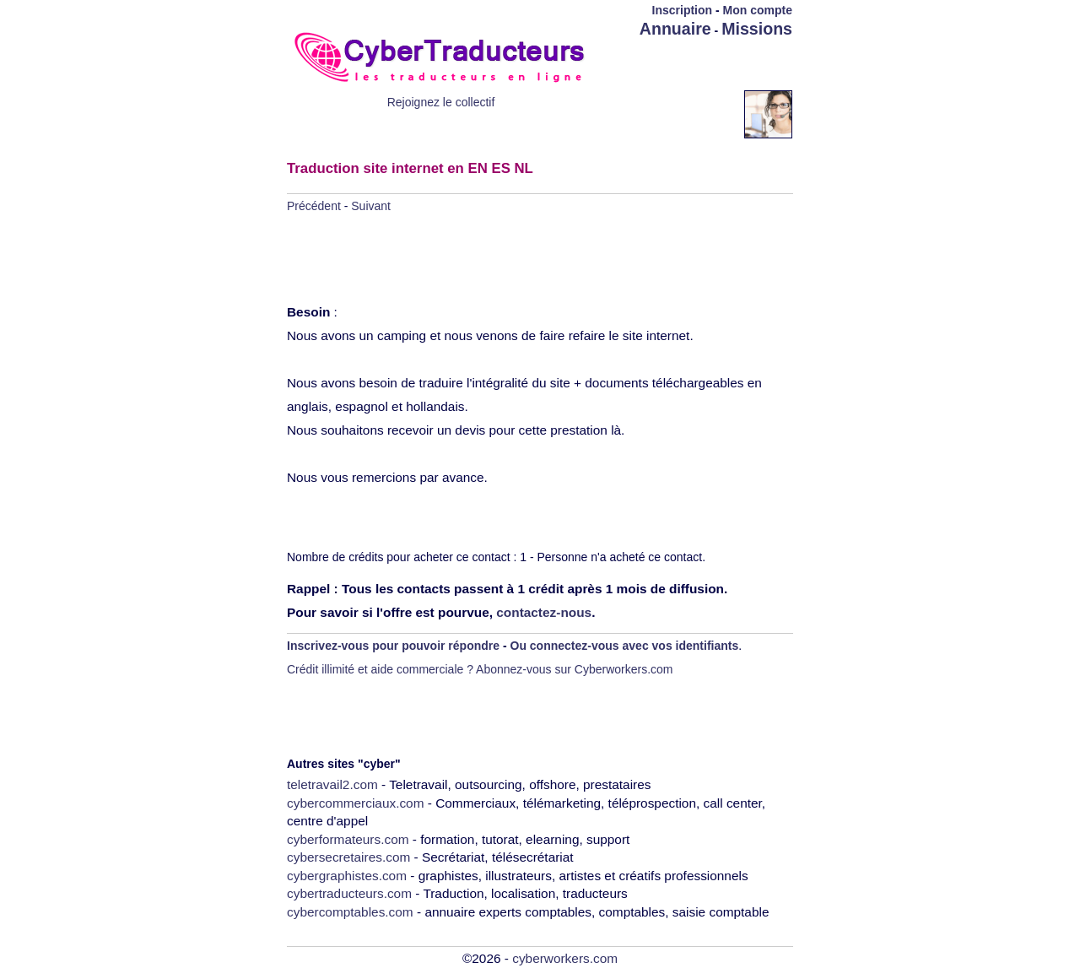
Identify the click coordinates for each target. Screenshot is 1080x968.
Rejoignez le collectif (441, 102)
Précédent (314, 206)
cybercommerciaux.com (355, 803)
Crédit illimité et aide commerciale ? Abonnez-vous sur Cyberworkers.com (480, 669)
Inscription (682, 10)
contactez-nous (543, 612)
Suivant (371, 206)
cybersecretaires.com (348, 857)
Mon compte (757, 10)
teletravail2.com (332, 784)
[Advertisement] (693, 65)
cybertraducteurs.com (349, 893)
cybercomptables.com (350, 912)
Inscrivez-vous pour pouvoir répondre (393, 645)
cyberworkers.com (565, 958)
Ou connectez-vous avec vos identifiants (624, 645)
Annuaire (675, 28)
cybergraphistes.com (347, 875)
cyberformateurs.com (348, 839)
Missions (756, 28)
